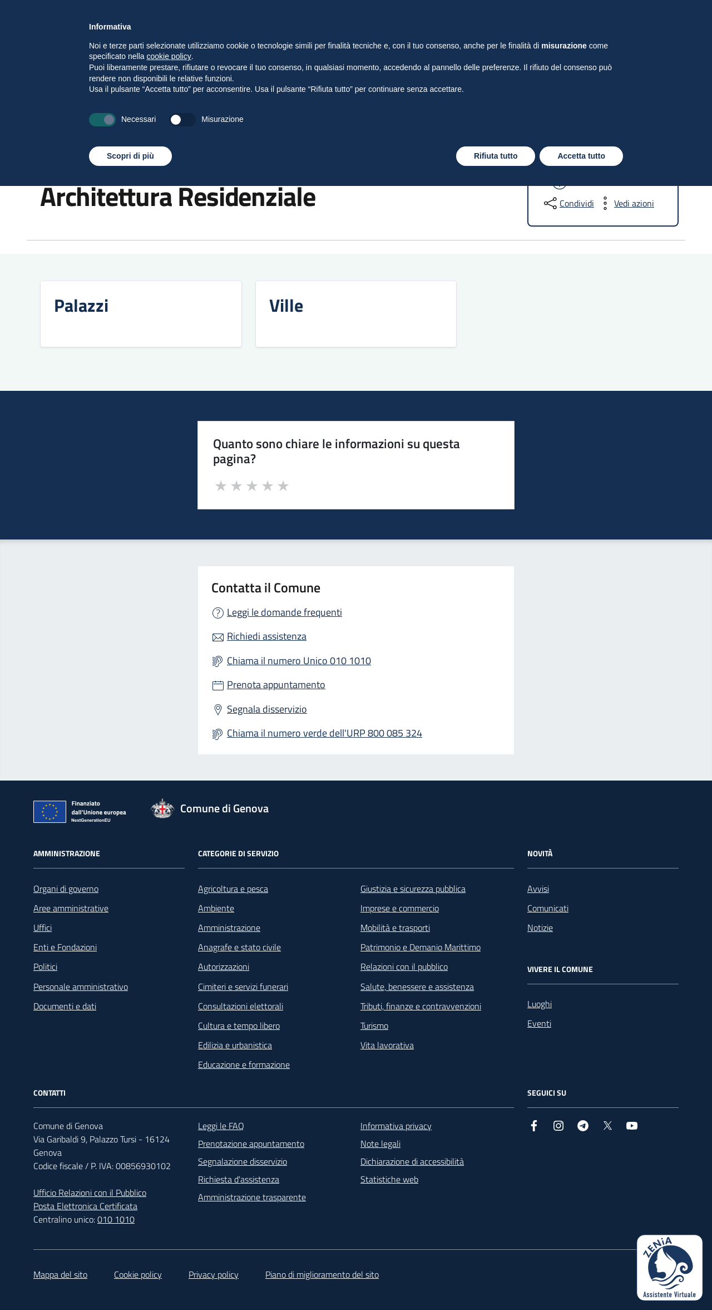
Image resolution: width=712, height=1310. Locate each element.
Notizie (540, 927)
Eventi (539, 1023)
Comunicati (547, 908)
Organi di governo (65, 888)
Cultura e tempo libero (239, 1025)
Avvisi (538, 888)
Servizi (202, 112)
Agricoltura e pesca (233, 888)
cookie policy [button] (169, 1180)
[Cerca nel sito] (665, 61)
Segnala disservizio (267, 709)
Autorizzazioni (223, 966)
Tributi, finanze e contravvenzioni (420, 1006)
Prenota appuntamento (276, 684)
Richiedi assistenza (266, 636)
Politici (45, 966)
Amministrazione (71, 112)
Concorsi (465, 112)
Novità (148, 112)
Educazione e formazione (244, 1064)
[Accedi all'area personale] (609, 13)
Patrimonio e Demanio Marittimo (420, 947)
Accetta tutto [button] (581, 1279)
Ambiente (216, 908)
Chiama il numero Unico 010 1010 (299, 660)
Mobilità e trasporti (395, 927)
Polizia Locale (539, 112)
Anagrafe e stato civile (239, 947)
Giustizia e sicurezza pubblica (413, 888)
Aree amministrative (70, 908)
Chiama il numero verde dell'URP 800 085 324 (324, 732)
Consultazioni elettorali (240, 1006)
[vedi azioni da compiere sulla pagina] (625, 203)
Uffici (42, 927)
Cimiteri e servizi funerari (243, 986)
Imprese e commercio (399, 908)
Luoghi (163, 159)
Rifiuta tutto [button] (496, 1279)
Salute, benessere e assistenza (417, 986)
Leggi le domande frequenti (284, 612)
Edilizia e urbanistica (235, 1045)
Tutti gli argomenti (635, 112)
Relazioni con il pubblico (404, 966)
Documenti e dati (64, 1006)
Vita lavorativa (387, 1045)
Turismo (374, 1025)
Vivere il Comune (278, 112)
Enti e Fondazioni (65, 947)
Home (44, 159)
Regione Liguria (58, 14)
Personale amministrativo (80, 986)
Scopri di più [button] (130, 1279)
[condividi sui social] (568, 203)
